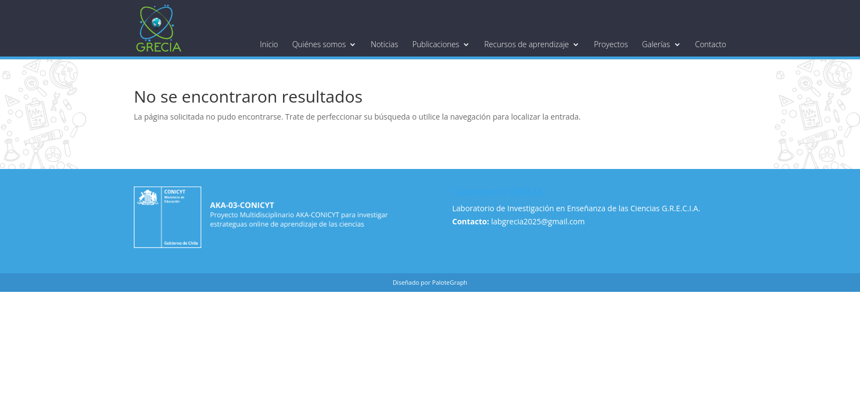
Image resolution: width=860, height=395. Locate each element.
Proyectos (611, 44)
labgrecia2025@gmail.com (538, 221)
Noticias (384, 44)
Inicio (269, 44)
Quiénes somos (319, 44)
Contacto (710, 44)
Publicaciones (436, 44)
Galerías (656, 44)
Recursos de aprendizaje (526, 44)
